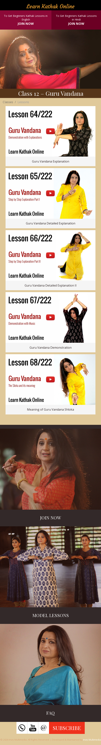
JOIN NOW (26, 23)
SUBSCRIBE (67, 727)
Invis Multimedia (92, 739)
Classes (8, 102)
